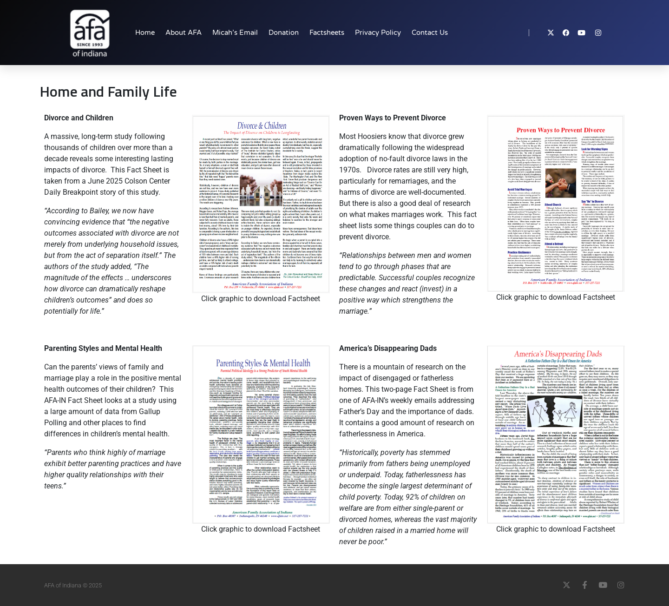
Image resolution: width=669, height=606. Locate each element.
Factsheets (326, 32)
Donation (284, 32)
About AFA (183, 32)
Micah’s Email (235, 32)
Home (145, 32)
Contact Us (430, 32)
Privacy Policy (378, 32)
